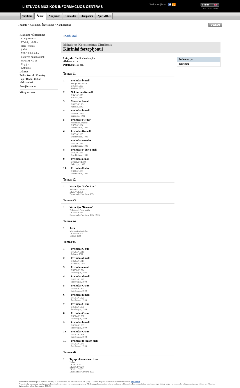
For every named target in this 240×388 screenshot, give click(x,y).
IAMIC (216, 8)
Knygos (25, 64)
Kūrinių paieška (29, 42)
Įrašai (24, 49)
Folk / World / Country (33, 75)
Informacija (186, 59)
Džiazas (24, 71)
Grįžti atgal (71, 35)
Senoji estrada (28, 86)
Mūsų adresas (27, 92)
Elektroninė (26, 82)
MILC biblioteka (30, 53)
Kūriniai (184, 63)
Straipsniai (87, 16)
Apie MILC (104, 16)
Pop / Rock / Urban (30, 79)
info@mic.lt (135, 382)
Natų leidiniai (28, 45)
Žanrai (40, 16)
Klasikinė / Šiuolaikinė (42, 24)
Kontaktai (70, 16)
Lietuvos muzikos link (32, 56)
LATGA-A (207, 8)
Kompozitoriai (28, 38)
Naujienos (54, 16)
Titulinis (27, 16)
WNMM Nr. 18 (29, 60)
